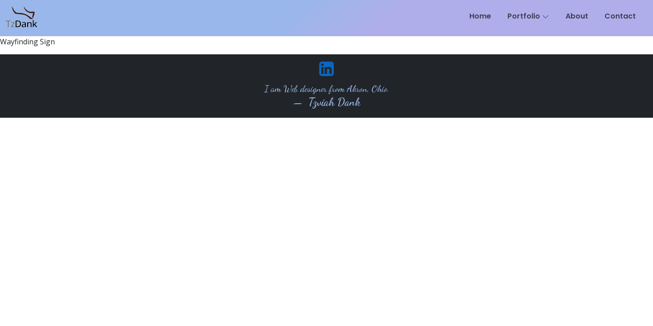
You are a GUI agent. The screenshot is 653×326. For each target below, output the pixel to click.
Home (480, 16)
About (576, 16)
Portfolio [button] (528, 16)
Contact (620, 16)
